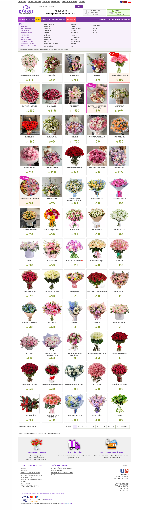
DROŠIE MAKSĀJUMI (26, 477)
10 (109, 427)
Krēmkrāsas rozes (27, 39)
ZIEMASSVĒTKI (71, 19)
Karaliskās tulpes (51, 44)
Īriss (72, 46)
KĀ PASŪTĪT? (24, 470)
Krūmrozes (25, 35)
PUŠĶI (38, 19)
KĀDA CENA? (102, 19)
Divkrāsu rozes (26, 33)
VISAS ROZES (25, 26)
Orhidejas (74, 33)
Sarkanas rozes (26, 28)
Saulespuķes (75, 41)
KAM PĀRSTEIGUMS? (114, 19)
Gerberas (47, 37)
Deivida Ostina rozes (28, 46)
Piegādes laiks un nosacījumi (30, 473)
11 (113, 427)
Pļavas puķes (75, 37)
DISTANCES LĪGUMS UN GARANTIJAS (31, 475)
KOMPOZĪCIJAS (45, 19)
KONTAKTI (125, 465)
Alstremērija (49, 24)
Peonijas (74, 35)
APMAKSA (23, 468)
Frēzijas (47, 35)
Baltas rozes (25, 30)
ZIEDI (33, 19)
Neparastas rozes (27, 44)
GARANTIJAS (46, 2)
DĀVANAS (62, 19)
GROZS (95, 32)
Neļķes (73, 30)
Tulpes (73, 44)
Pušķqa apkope (25, 484)
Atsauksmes (22, 2)
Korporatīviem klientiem (69, 2)
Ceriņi (46, 33)
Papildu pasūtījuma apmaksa (30, 486)
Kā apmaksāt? (55, 2)
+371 (60, 10)
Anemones (48, 28)
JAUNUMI (22, 19)
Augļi (95, 30)
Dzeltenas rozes (27, 41)
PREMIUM (55, 19)
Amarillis (47, 26)
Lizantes (74, 26)
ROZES (28, 19)
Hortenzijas (48, 39)
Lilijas (73, 24)
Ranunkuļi (74, 39)
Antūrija (47, 30)
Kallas (46, 41)
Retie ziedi (96, 26)
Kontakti (82, 2)
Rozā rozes (25, 37)
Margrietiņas (76, 28)
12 (117, 427)
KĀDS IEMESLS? (125, 19)
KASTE (95, 28)
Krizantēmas (49, 46)
